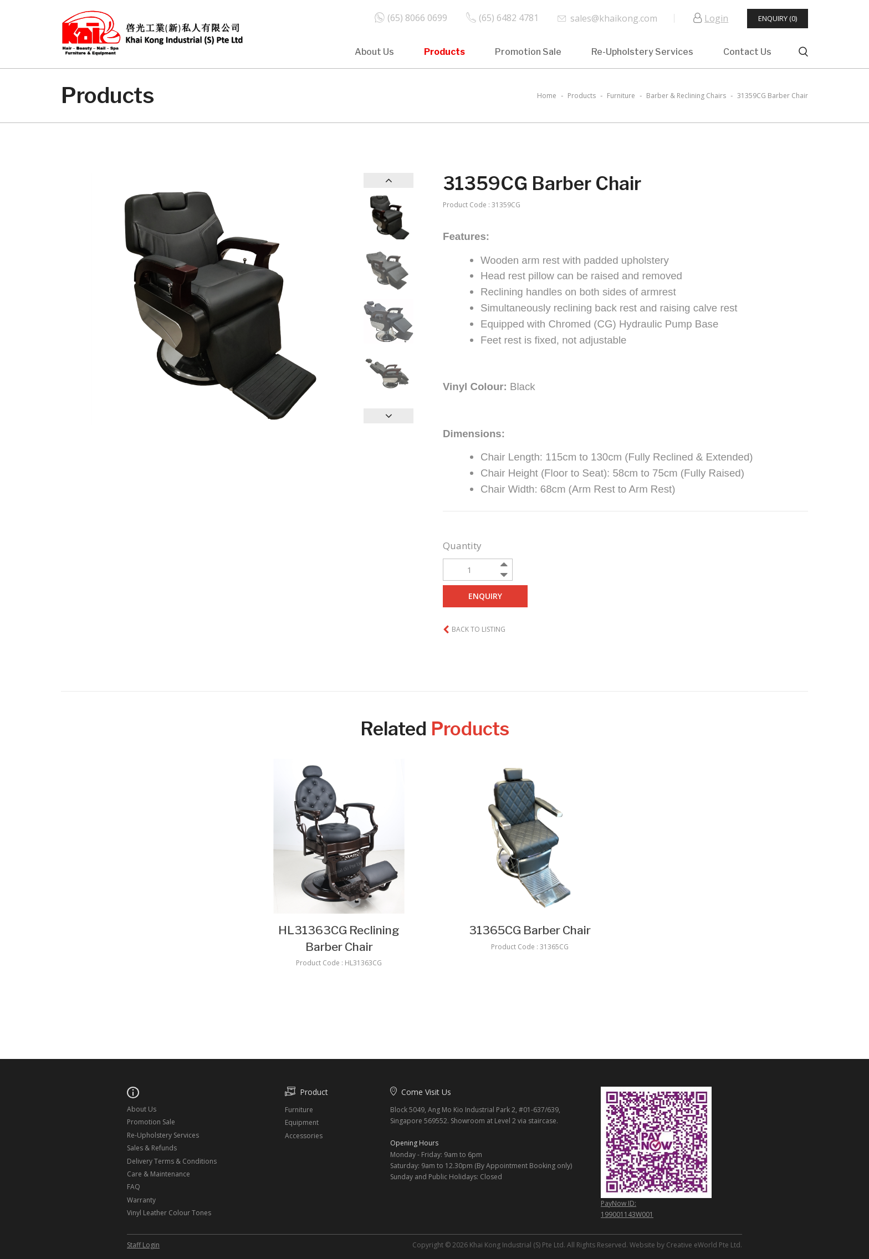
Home (546, 95)
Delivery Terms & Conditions (172, 1161)
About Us (374, 52)
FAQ (133, 1186)
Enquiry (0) (777, 18)
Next (388, 415)
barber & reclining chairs (686, 95)
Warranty (141, 1200)
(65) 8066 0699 (417, 17)
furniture (621, 95)
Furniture (299, 1109)
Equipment (302, 1122)
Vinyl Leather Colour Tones (169, 1212)
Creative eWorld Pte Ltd (703, 1245)
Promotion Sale (528, 52)
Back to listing (478, 629)
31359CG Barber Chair (772, 95)
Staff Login (143, 1245)
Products (444, 52)
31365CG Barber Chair (530, 930)
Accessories (304, 1135)
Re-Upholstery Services (642, 52)
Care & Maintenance (158, 1174)
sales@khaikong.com (613, 18)
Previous (388, 180)
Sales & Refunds (152, 1148)
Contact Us (747, 52)
